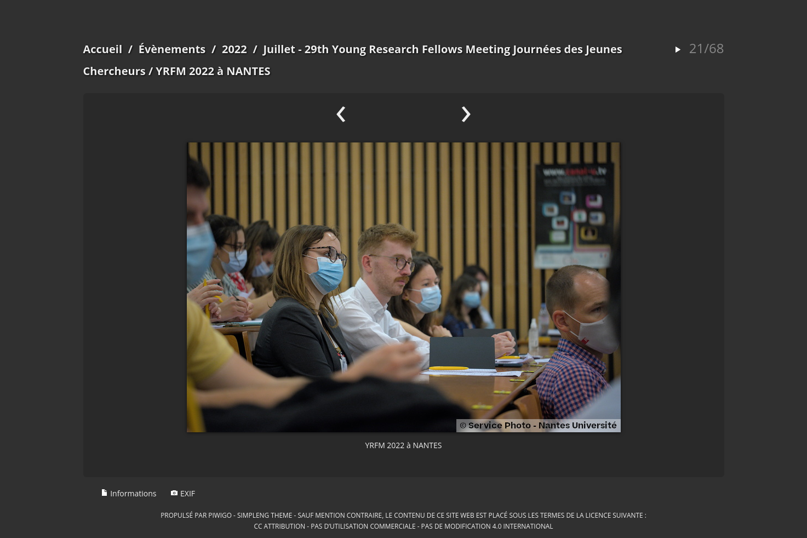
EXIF (182, 493)
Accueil (103, 49)
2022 (234, 49)
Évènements (172, 49)
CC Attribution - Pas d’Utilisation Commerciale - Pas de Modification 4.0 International (403, 526)
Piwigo (220, 515)
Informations (129, 493)
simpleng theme (264, 515)
